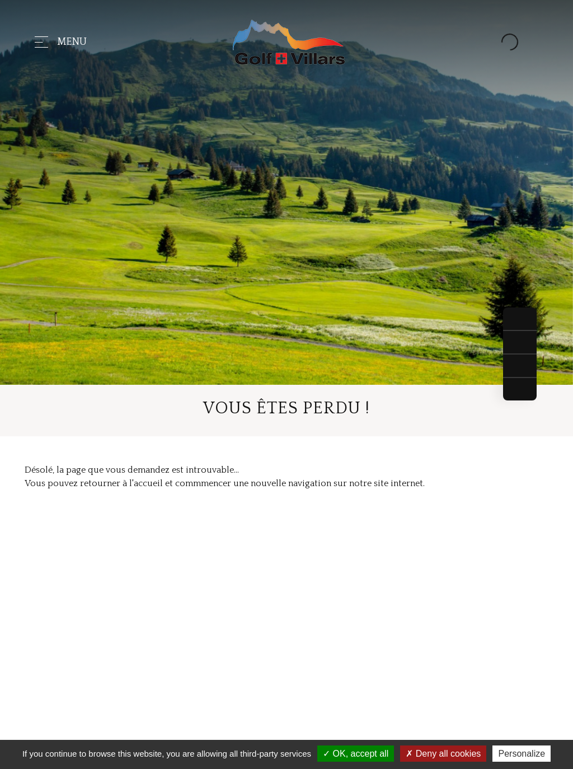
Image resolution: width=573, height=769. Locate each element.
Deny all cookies (443, 753)
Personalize (521, 753)
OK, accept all (355, 753)
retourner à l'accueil (121, 483)
